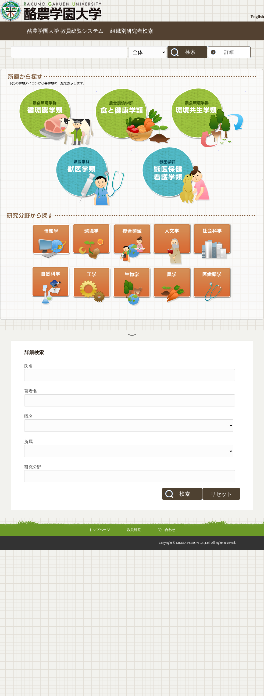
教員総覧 (134, 530)
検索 (190, 52)
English (257, 16)
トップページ (99, 530)
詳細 (229, 52)
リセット (221, 494)
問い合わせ (166, 530)
